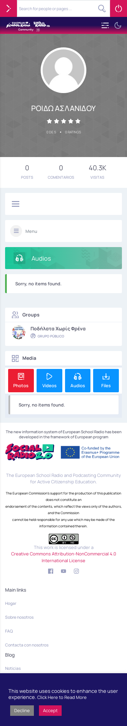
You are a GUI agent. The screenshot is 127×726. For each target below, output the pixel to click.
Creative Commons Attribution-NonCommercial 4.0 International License (63, 557)
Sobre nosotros (19, 617)
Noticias (13, 668)
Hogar (10, 603)
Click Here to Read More (62, 697)
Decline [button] (22, 710)
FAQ (9, 631)
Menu (31, 231)
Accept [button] (50, 710)
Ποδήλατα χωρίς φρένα (58, 328)
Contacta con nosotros (26, 645)
